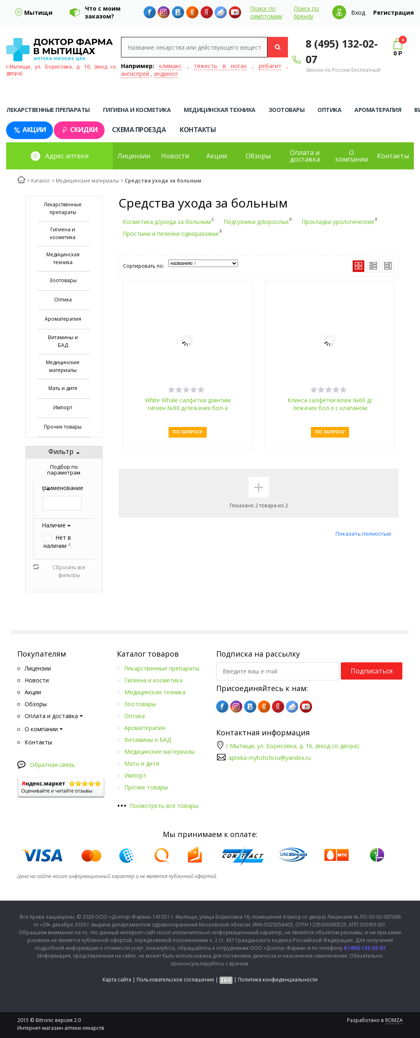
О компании (351, 156)
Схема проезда (139, 129)
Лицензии (133, 155)
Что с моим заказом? (103, 12)
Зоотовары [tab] (287, 110)
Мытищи (38, 12)
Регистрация (393, 12)
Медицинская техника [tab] (220, 110)
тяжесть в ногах (220, 66)
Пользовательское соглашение (175, 979)
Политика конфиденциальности (277, 979)
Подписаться (372, 670)
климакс (170, 66)
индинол (166, 74)
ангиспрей (135, 74)
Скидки (79, 130)
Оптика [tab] (329, 110)
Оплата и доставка (305, 156)
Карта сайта (117, 979)
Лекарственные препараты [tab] (48, 110)
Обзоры (258, 155)
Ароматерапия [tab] (377, 110)
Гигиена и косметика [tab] (137, 110)
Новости (175, 155)
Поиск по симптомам (266, 12)
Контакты (198, 129)
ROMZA (394, 1020)
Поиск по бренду (306, 12)
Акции (29, 130)
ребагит (270, 66)
